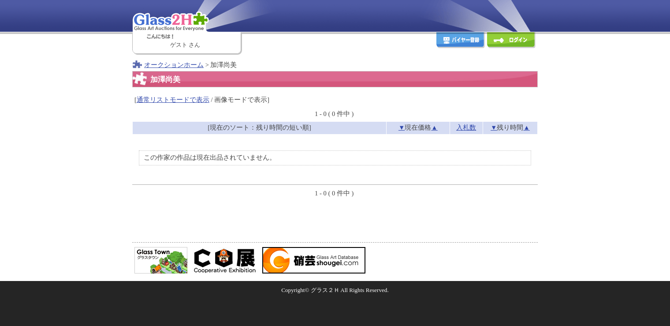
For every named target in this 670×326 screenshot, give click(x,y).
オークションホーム (174, 64)
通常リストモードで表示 (173, 99)
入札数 (466, 127)
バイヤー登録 (460, 41)
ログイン (511, 41)
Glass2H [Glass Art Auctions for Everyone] (187, 15)
